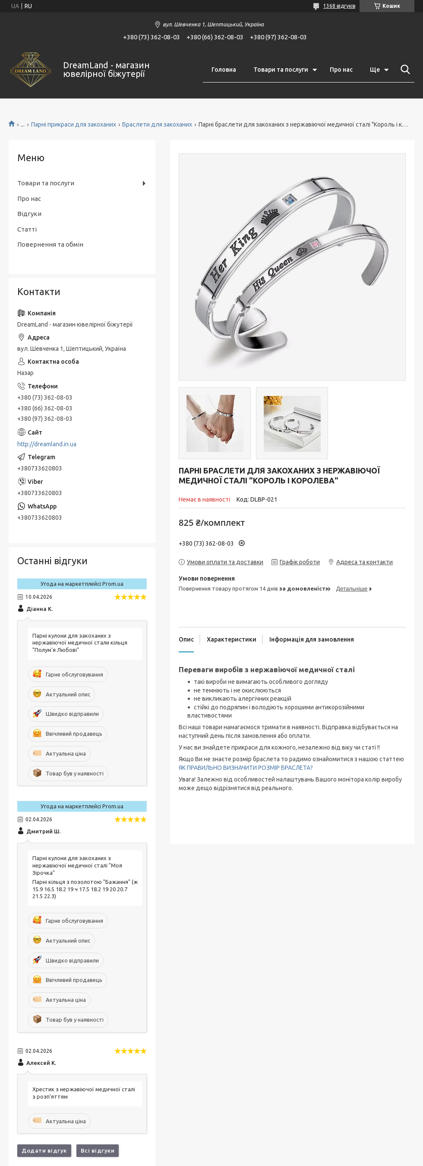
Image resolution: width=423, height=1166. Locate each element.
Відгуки (29, 213)
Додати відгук (44, 1150)
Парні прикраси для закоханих (73, 124)
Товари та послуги (280, 69)
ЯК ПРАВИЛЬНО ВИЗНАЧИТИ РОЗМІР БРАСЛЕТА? (246, 767)
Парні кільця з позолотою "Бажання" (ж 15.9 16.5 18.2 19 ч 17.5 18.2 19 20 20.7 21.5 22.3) (85, 889)
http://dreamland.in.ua (46, 444)
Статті (27, 229)
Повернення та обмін (50, 244)
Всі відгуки (98, 1150)
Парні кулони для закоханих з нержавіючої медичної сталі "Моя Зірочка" (77, 865)
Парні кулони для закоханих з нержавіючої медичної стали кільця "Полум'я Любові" (79, 642)
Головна (224, 69)
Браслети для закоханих (157, 124)
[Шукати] (403, 69)
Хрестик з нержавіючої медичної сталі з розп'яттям (83, 1092)
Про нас (341, 69)
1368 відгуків (339, 6)
